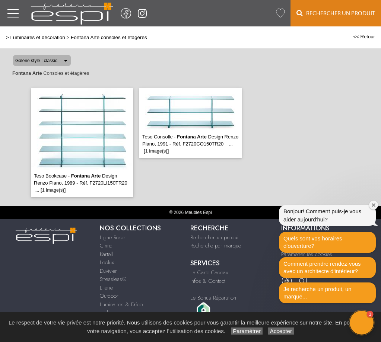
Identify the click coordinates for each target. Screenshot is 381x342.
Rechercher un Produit (335, 13)
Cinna (106, 246)
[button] (362, 323)
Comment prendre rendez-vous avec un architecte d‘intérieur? (322, 267)
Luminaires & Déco (121, 304)
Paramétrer (246, 331)
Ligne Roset (113, 237)
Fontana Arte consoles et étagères (109, 37)
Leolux (107, 262)
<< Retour (364, 36)
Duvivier (108, 271)
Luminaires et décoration (37, 37)
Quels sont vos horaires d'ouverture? (312, 242)
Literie (106, 288)
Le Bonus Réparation (213, 298)
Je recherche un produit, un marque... (317, 293)
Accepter (281, 331)
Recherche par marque (215, 246)
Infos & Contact (207, 281)
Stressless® (113, 279)
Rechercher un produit (214, 237)
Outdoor (109, 296)
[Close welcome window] (373, 205)
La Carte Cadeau (209, 272)
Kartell (106, 254)
